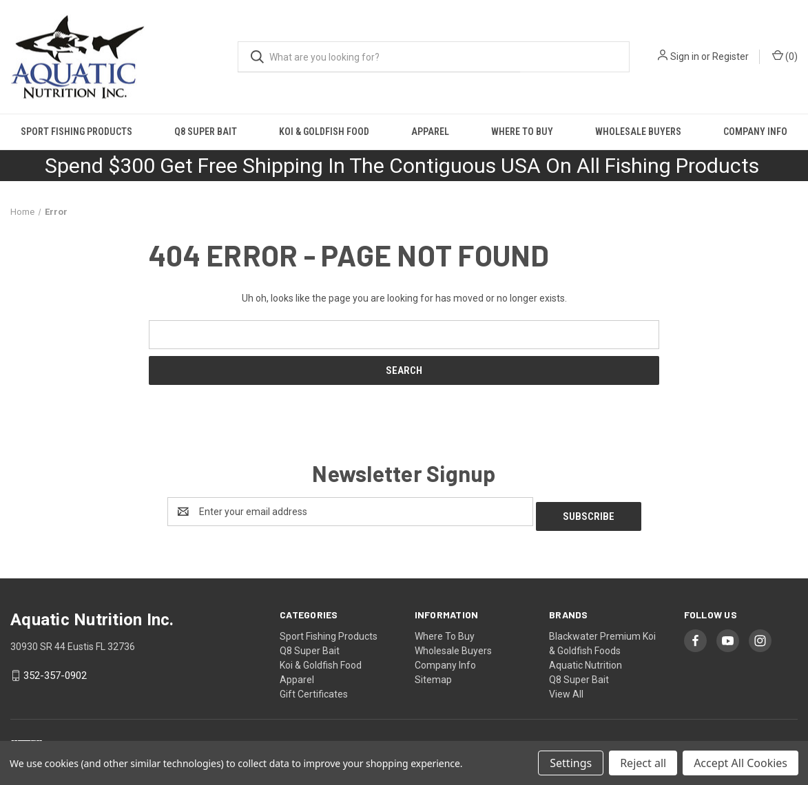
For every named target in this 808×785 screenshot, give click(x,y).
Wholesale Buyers (638, 131)
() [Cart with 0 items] (785, 56)
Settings (571, 763)
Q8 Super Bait (205, 131)
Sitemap (433, 674)
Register (730, 56)
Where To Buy (522, 131)
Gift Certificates (314, 689)
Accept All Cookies (740, 763)
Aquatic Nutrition (585, 660)
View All (566, 689)
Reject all (643, 763)
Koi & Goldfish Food (324, 131)
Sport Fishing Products (76, 131)
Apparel (430, 131)
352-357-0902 (55, 671)
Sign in (684, 56)
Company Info (445, 660)
